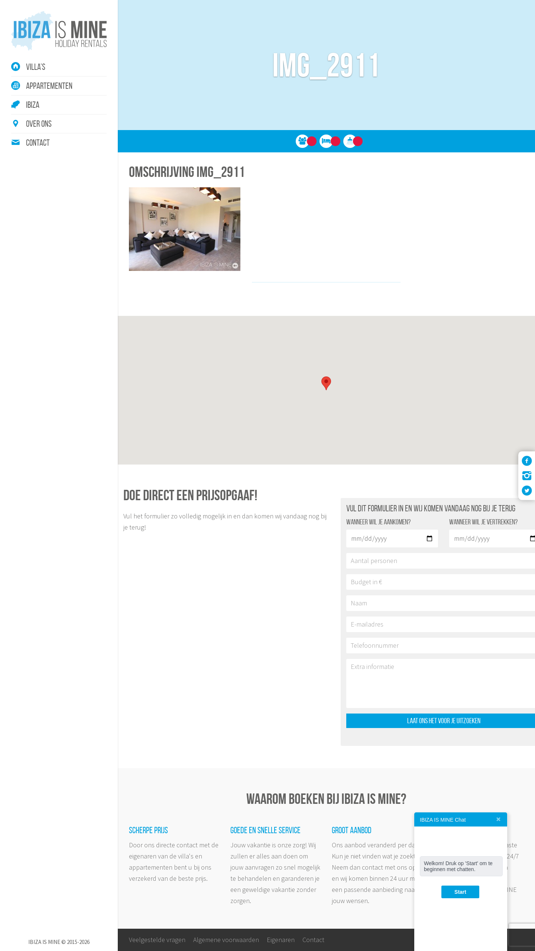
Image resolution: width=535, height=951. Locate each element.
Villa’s (35, 67)
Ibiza (32, 105)
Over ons (39, 124)
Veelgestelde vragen (157, 939)
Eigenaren (281, 939)
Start (460, 892)
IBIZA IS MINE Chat (443, 820)
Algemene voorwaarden (226, 939)
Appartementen (49, 86)
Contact (38, 143)
